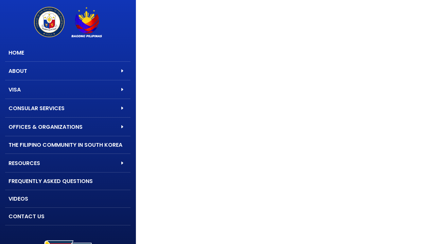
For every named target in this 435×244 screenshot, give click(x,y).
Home (16, 53)
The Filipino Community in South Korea (65, 145)
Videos (18, 199)
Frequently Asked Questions (50, 181)
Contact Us (26, 216)
